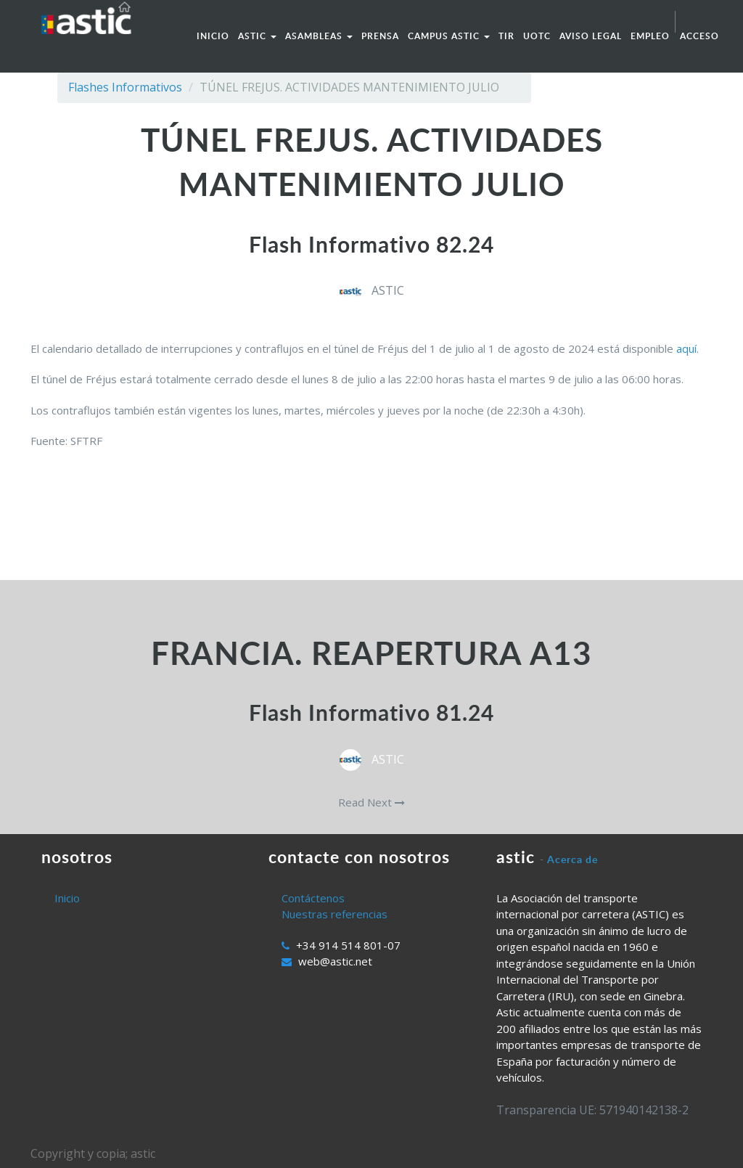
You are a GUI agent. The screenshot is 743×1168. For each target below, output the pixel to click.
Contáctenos (313, 898)
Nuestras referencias (334, 914)
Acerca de (572, 859)
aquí (686, 348)
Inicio (67, 898)
